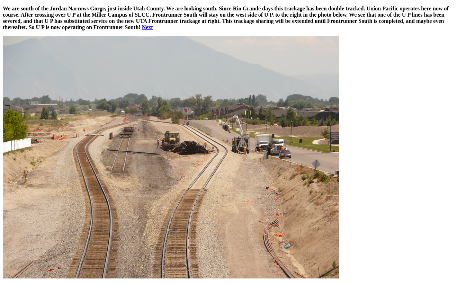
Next (147, 27)
